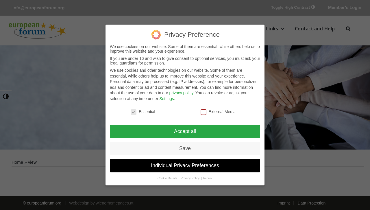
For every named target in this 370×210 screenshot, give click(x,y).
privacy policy (181, 93)
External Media (218, 111)
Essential (143, 111)
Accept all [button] (185, 131)
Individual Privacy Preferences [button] (185, 165)
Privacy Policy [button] (190, 178)
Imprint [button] (207, 178)
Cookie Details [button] (168, 178)
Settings (166, 98)
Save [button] (185, 148)
